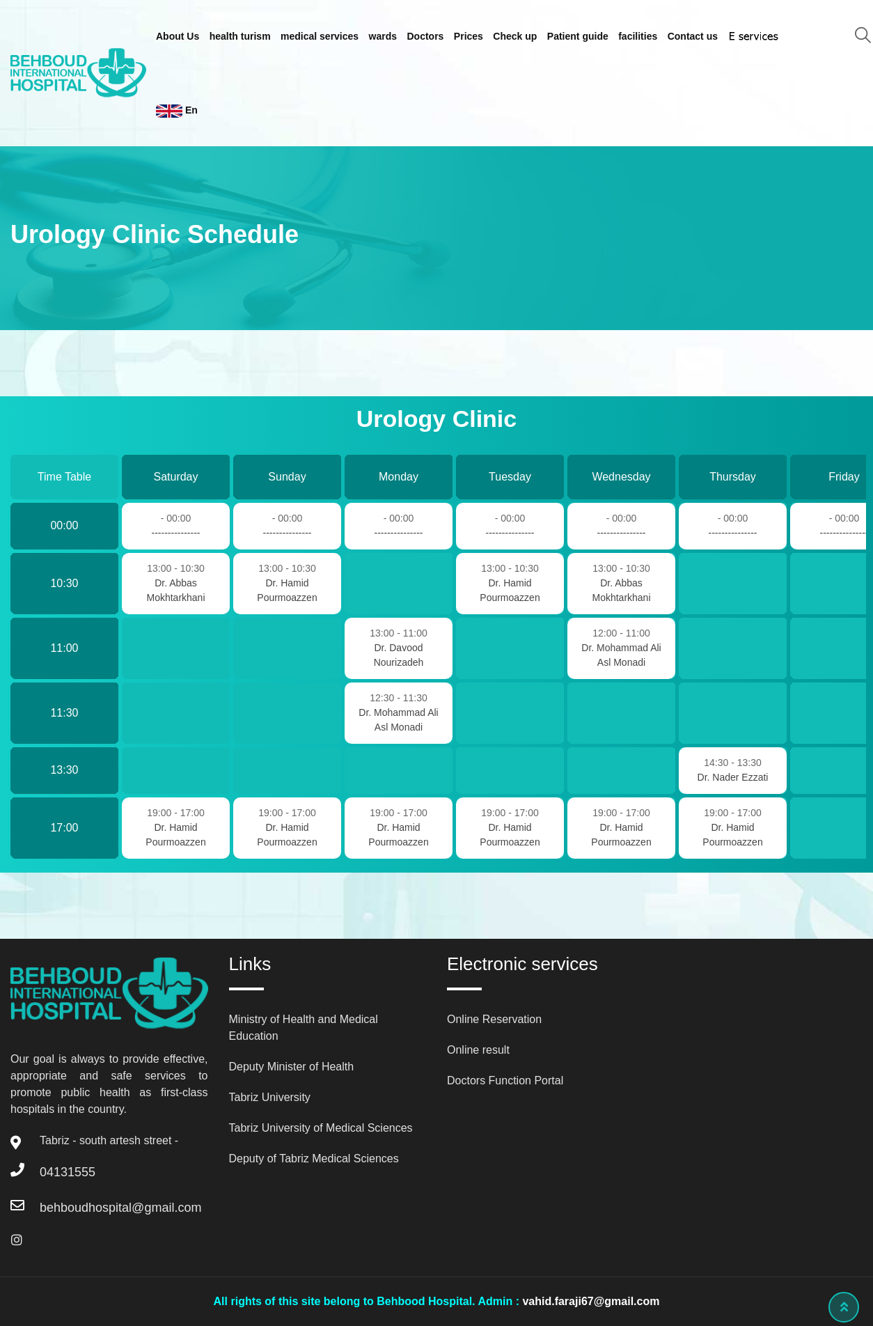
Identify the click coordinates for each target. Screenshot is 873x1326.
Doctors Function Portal (505, 1080)
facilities (637, 36)
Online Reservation (494, 1019)
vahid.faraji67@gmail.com (590, 1301)
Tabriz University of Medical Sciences (321, 1128)
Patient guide (577, 36)
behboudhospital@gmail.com (120, 1208)
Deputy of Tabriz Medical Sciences (314, 1158)
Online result (478, 1050)
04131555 (67, 1172)
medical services (320, 36)
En (177, 111)
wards (383, 36)
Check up (515, 36)
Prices (468, 36)
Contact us (693, 36)
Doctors (425, 36)
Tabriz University (269, 1097)
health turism (240, 36)
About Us (177, 36)
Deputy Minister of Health (291, 1066)
